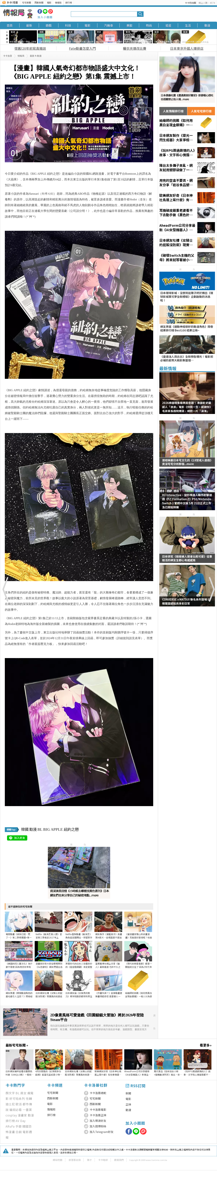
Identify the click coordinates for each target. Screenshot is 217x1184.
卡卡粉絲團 (190, 2)
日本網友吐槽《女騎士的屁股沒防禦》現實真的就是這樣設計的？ (78, 1073)
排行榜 (68, 2)
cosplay (11, 1115)
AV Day (21, 1120)
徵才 (89, 1160)
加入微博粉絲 (98, 1126)
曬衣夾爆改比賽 (134, 48)
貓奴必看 (15, 1109)
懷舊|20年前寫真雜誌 (30, 48)
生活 (188, 25)
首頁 (10, 25)
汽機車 (108, 25)
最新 (29, 25)
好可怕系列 (17, 1098)
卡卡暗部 (103, 1160)
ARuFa (10, 1126)
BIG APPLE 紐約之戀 (61, 829)
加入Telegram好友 (102, 1132)
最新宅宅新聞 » (17, 1045)
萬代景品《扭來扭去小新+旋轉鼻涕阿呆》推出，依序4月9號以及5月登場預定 (167, 1073)
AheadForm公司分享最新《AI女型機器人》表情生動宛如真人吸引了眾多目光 (137, 1073)
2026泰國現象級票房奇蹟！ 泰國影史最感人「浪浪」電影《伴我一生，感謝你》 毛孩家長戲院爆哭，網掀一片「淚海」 (187, 407)
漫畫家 (22, 1115)
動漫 (207, 25)
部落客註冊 (75, 1160)
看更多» (205, 1045)
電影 (49, 2)
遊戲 (49, 25)
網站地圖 (57, 1160)
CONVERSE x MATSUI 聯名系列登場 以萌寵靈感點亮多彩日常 (186, 601)
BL (39, 829)
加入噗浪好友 (98, 1121)
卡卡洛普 (7, 56)
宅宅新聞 (26, 2)
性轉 (29, 1098)
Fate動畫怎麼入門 (82, 48)
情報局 (58, 2)
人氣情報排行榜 (173, 111)
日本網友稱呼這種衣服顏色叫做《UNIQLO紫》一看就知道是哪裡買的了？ (19, 1073)
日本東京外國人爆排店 (186, 48)
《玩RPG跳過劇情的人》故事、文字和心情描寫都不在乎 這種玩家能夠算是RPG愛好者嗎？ (197, 1073)
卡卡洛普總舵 (98, 1093)
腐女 (23, 1093)
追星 (168, 25)
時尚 (149, 25)
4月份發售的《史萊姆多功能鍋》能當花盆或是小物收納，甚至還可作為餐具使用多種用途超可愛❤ (48, 1073)
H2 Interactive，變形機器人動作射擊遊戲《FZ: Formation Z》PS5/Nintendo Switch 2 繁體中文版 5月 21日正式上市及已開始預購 (187, 501)
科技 (68, 25)
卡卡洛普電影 (98, 1109)
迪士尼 (10, 1104)
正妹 (128, 1104)
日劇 (19, 1132)
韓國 (25, 829)
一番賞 (27, 1109)
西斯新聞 (38, 2)
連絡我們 (119, 1160)
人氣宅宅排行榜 (201, 111)
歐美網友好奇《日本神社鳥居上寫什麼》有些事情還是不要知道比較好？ (108, 1073)
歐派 (19, 1104)
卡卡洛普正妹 (98, 1115)
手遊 (18, 1126)
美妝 (129, 25)
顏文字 (10, 1093)
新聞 (128, 1093)
